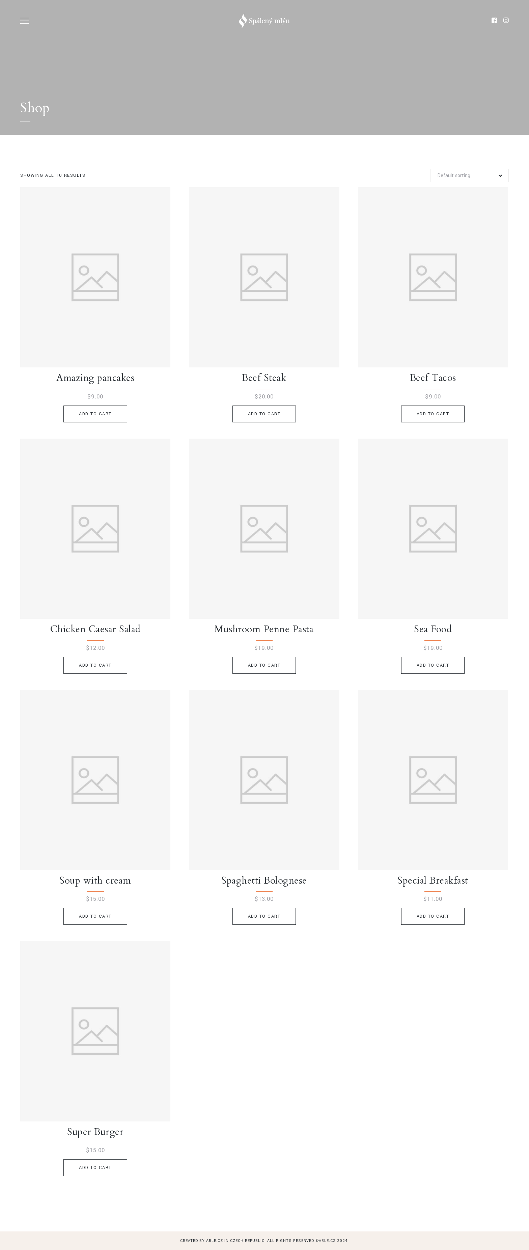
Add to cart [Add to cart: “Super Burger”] (95, 1168)
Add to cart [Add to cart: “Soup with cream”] (95, 916)
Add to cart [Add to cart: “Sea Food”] (433, 665)
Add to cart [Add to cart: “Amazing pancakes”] (95, 414)
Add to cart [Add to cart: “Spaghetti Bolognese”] (264, 916)
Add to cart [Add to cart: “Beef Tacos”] (433, 414)
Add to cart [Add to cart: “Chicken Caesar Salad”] (95, 665)
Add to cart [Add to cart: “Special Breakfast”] (433, 916)
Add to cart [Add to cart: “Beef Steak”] (264, 414)
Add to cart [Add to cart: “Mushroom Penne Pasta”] (264, 665)
